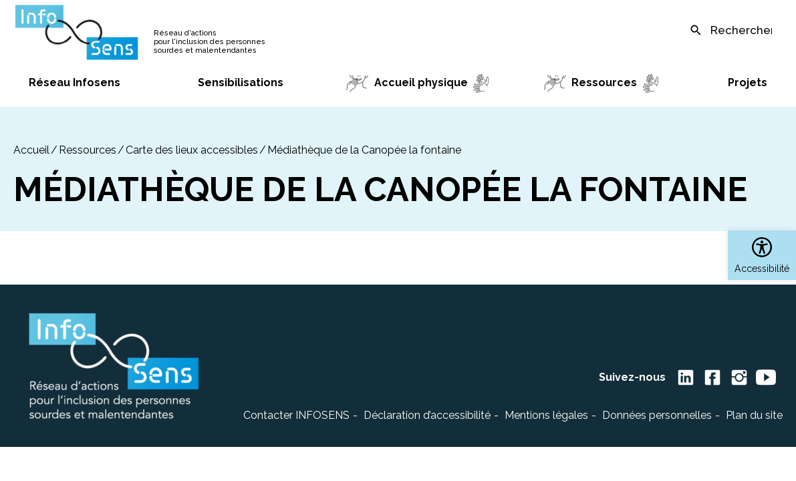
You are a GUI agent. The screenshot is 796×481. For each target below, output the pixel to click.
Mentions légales (546, 415)
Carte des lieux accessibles (192, 150)
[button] (762, 255)
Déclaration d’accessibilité (427, 415)
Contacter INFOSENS (296, 415)
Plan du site (754, 415)
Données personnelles (657, 415)
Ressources (87, 150)
